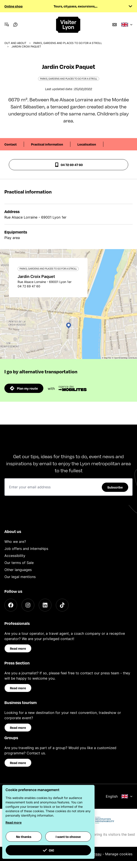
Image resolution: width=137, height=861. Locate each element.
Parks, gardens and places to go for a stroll (67, 43)
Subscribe (115, 487)
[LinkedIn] (45, 605)
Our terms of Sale (19, 562)
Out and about (15, 43)
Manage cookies (118, 854)
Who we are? (15, 541)
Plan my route (24, 388)
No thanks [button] (23, 836)
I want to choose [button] (68, 836)
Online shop (13, 6)
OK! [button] (48, 850)
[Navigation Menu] (6, 24)
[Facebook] (10, 605)
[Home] (68, 25)
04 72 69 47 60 (69, 164)
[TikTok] (62, 605)
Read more (18, 648)
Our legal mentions (20, 577)
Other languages (18, 569)
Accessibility (14, 555)
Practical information (47, 144)
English (119, 796)
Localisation (86, 144)
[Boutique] (114, 24)
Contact (10, 144)
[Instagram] (28, 605)
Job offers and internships (26, 548)
